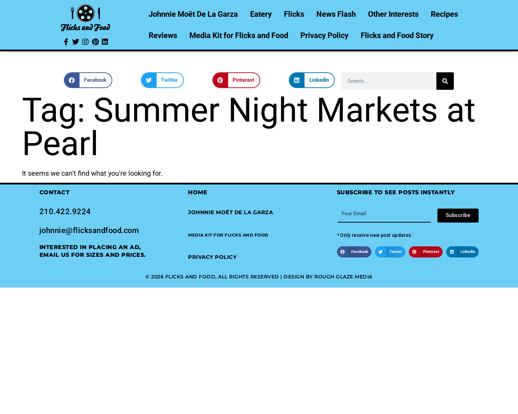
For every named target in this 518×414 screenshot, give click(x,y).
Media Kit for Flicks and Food (238, 35)
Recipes (444, 14)
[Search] (445, 81)
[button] (88, 80)
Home (197, 192)
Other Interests (393, 14)
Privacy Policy (324, 35)
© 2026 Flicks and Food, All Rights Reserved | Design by (229, 277)
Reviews (163, 35)
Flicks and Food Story (397, 35)
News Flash (336, 14)
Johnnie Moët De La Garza (193, 14)
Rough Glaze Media (343, 277)
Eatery (261, 14)
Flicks (294, 14)
